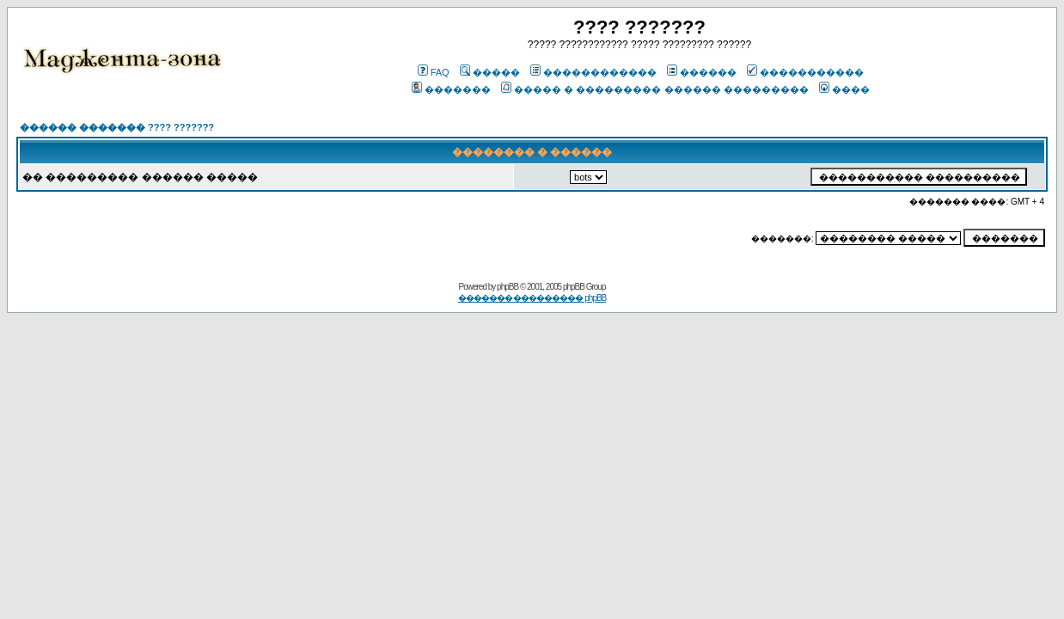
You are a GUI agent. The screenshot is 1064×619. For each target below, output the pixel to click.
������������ (593, 72)
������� (451, 89)
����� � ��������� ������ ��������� (654, 89)
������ (702, 72)
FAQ (433, 72)
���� (844, 89)
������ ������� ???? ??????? (117, 127)
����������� (805, 72)
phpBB (507, 286)
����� (490, 72)
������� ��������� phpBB (532, 298)
